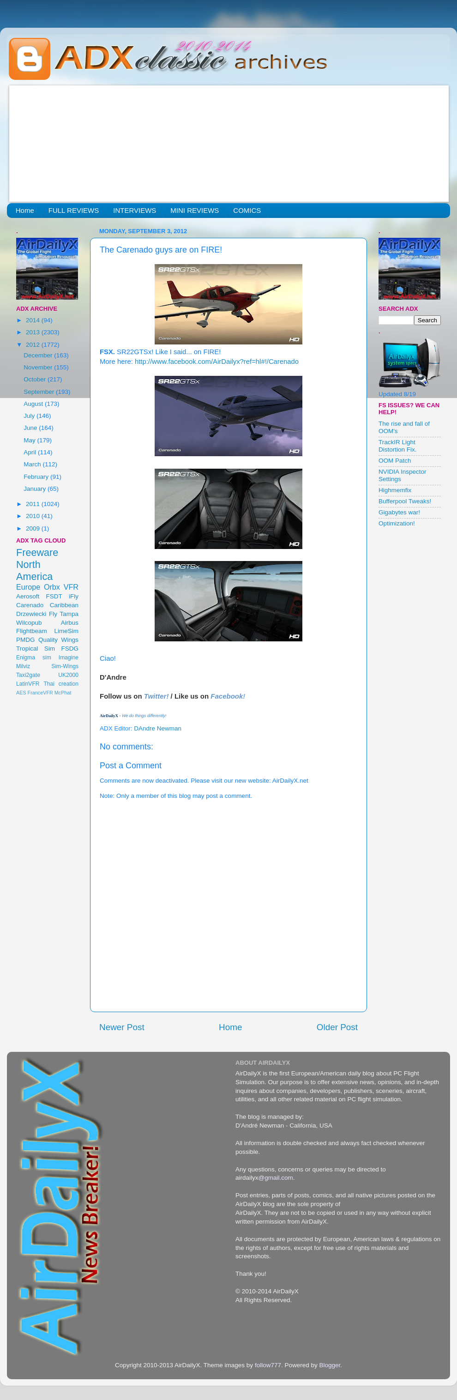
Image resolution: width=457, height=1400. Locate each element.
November (39, 367)
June (31, 427)
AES (21, 692)
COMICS (247, 210)
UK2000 (68, 675)
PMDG (25, 639)
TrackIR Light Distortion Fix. (398, 446)
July (30, 415)
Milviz (23, 666)
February (37, 476)
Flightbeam (31, 631)
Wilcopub (29, 622)
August (34, 403)
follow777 (268, 1365)
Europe (28, 587)
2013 (34, 332)
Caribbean (64, 605)
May (30, 440)
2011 (34, 504)
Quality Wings (58, 639)
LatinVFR (28, 684)
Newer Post (121, 1027)
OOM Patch (395, 460)
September (40, 391)
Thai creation (60, 684)
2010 (34, 516)
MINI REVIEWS (194, 210)
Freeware (37, 552)
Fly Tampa (63, 613)
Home (25, 210)
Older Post (337, 1027)
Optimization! (397, 523)
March (33, 464)
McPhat (63, 692)
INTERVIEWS (134, 210)
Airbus (69, 622)
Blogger (329, 1365)
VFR (71, 587)
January (36, 488)
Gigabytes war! (399, 512)
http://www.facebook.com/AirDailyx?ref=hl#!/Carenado (217, 361)
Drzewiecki (31, 613)
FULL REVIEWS (73, 210)
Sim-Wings (64, 666)
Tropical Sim (35, 648)
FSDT (54, 596)
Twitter (155, 696)
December (39, 355)
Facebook (226, 696)
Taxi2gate (28, 675)
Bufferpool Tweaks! (405, 501)
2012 (34, 344)
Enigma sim (33, 657)
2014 (34, 320)
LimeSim (66, 631)
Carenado (29, 605)
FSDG (69, 648)
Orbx (52, 587)
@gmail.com (276, 1177)
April (31, 452)
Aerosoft (27, 596)
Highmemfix (395, 490)
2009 (34, 528)
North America (34, 570)
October (36, 379)
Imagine (68, 657)
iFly (73, 596)
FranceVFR (40, 692)
